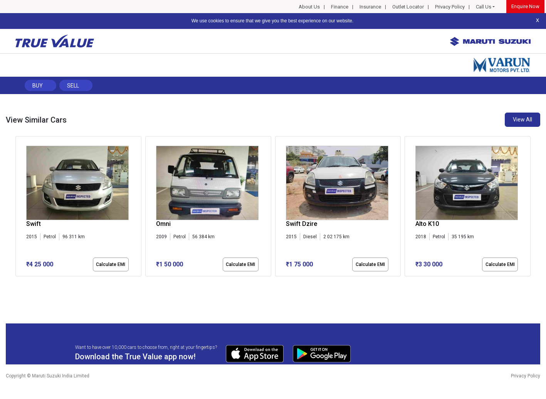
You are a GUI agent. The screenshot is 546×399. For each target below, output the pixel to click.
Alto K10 (427, 223)
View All (522, 119)
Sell (73, 85)
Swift (33, 223)
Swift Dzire (301, 223)
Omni (163, 223)
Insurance (370, 7)
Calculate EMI (110, 264)
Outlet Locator (408, 7)
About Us (309, 7)
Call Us (483, 7)
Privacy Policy (450, 7)
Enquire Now (525, 6)
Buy (37, 85)
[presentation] (19, 208)
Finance (339, 7)
